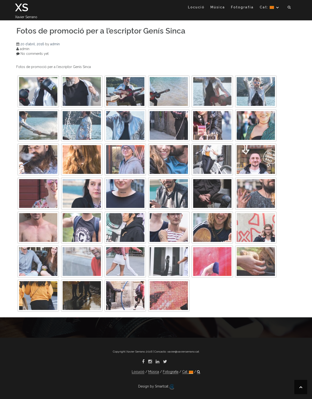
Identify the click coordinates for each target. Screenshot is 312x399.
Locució (196, 7)
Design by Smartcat (156, 386)
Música (217, 7)
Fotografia (242, 7)
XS (21, 7)
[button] (289, 8)
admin (55, 44)
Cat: (267, 7)
